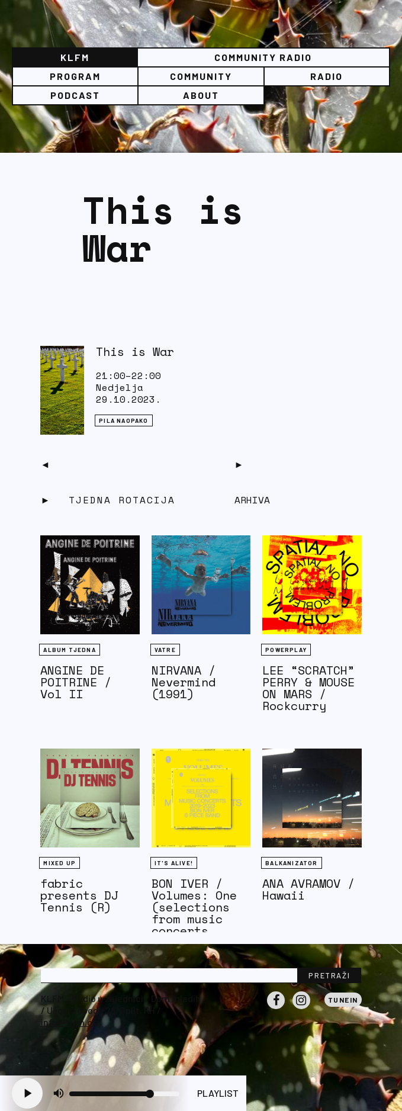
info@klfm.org (71, 1021)
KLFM (74, 57)
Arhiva (252, 500)
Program (75, 76)
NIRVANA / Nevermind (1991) (184, 682)
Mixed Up (59, 862)
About (201, 95)
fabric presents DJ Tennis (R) (79, 895)
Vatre (165, 649)
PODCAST (75, 95)
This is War (135, 351)
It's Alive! (174, 862)
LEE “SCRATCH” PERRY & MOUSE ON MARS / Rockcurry (308, 688)
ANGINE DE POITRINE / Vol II (75, 682)
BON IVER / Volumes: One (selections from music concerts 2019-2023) (194, 913)
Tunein (343, 1000)
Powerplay (286, 649)
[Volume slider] (124, 1093)
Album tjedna (69, 649)
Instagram (301, 1008)
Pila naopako (123, 420)
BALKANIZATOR (291, 862)
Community (201, 76)
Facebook (276, 1008)
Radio (326, 76)
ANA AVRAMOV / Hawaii (308, 889)
